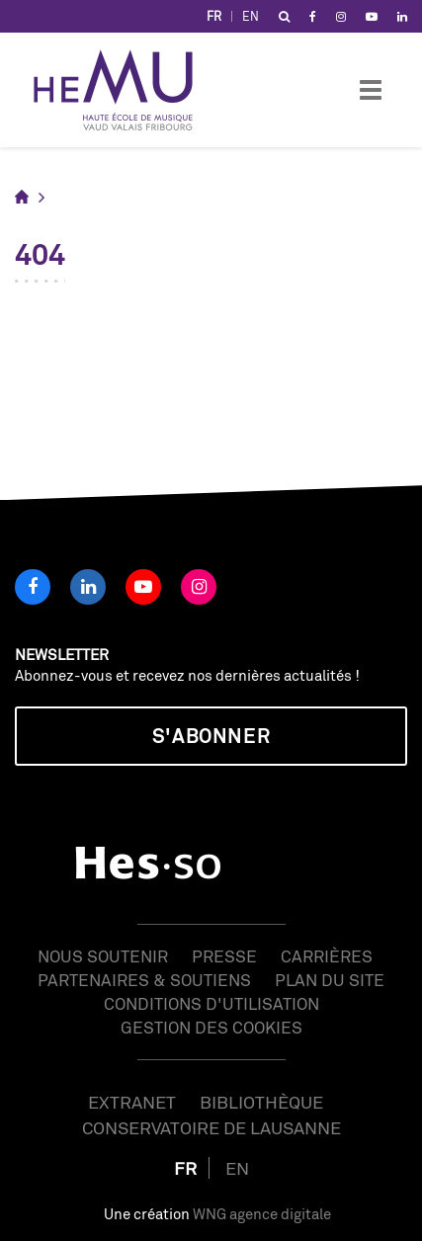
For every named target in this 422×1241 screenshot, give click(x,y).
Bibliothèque (261, 1102)
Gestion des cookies (211, 1027)
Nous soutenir (103, 956)
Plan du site (329, 979)
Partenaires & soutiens (144, 979)
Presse (224, 956)
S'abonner (211, 735)
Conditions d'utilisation (211, 1003)
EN (250, 16)
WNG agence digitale (262, 1213)
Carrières (327, 956)
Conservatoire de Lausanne (211, 1127)
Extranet (132, 1102)
